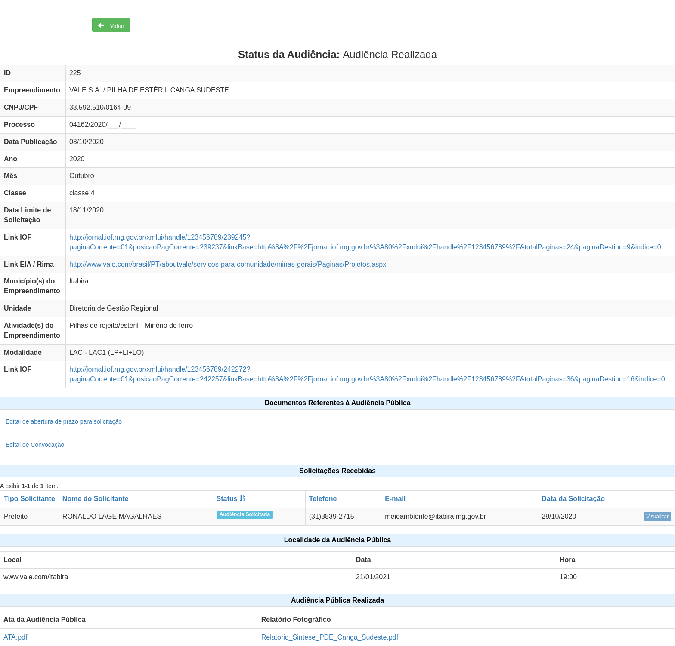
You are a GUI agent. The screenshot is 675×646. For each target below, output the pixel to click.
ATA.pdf (15, 637)
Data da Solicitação (573, 498)
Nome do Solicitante (95, 498)
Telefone (323, 498)
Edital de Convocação (35, 444)
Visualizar (657, 517)
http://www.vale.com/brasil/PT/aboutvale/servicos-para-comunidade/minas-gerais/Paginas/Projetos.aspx (227, 264)
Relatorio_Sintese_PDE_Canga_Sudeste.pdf (329, 637)
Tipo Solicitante (29, 498)
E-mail (395, 498)
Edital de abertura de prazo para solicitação (64, 421)
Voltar (114, 25)
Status (227, 498)
